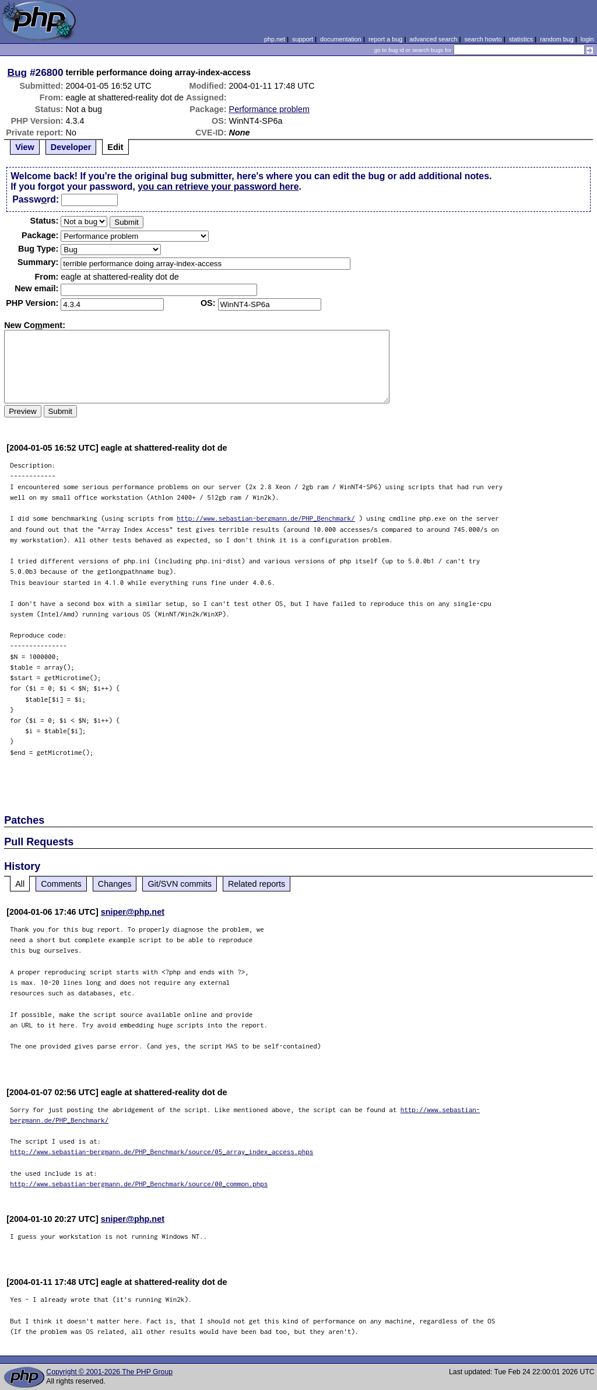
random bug (557, 39)
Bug (17, 72)
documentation (340, 39)
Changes (115, 884)
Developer (71, 147)
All (19, 884)
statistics (521, 39)
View (24, 147)
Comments (61, 884)
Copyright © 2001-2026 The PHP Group (109, 1372)
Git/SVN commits (180, 884)
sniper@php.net (132, 912)
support (302, 39)
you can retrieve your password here (218, 186)
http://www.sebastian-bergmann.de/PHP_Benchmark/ (266, 518)
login (587, 39)
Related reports (256, 884)
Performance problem (269, 109)
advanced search (433, 39)
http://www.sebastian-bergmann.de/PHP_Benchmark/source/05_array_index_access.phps (161, 1151)
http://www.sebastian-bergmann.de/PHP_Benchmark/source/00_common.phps (139, 1183)
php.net (274, 39)
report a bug (385, 39)
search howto (482, 39)
